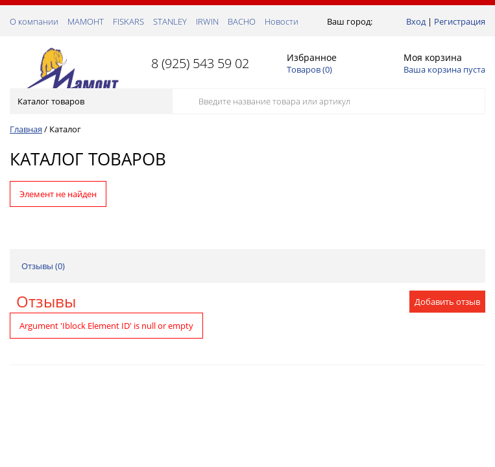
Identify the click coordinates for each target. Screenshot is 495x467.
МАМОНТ (85, 21)
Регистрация (459, 21)
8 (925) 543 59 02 (200, 63)
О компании (34, 21)
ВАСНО (242, 21)
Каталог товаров (90, 101)
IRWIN (207, 21)
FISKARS (128, 21)
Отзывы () (43, 266)
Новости (281, 21)
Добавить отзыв (447, 301)
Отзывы (46, 301)
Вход (416, 21)
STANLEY (170, 21)
